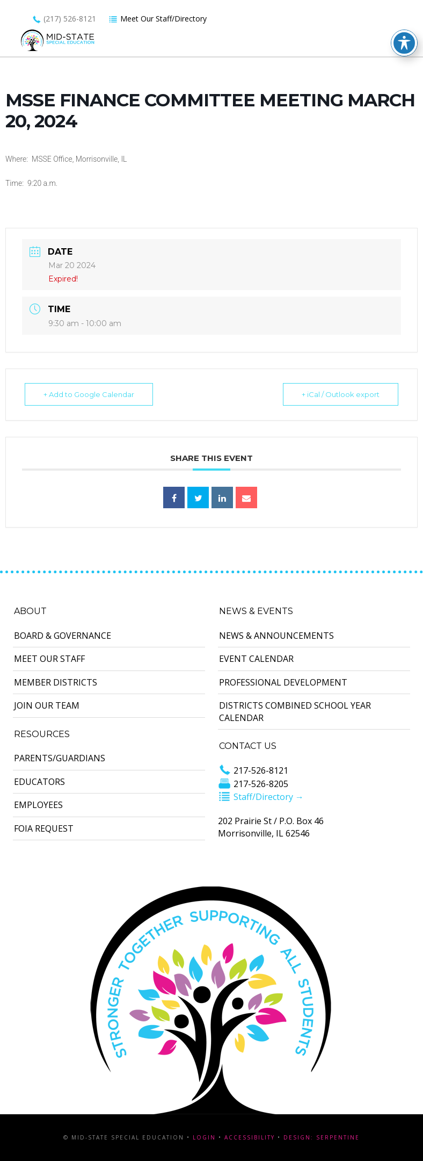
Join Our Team (46, 705)
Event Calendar (256, 659)
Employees (38, 805)
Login (204, 1137)
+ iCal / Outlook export (341, 394)
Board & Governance (62, 635)
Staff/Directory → (261, 797)
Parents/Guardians (59, 758)
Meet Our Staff (49, 659)
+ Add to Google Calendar (88, 394)
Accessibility (249, 1137)
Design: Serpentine (321, 1137)
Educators (39, 782)
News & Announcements (276, 635)
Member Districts (55, 682)
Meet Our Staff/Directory (157, 18)
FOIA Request (44, 828)
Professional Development (283, 682)
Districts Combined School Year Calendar (295, 711)
